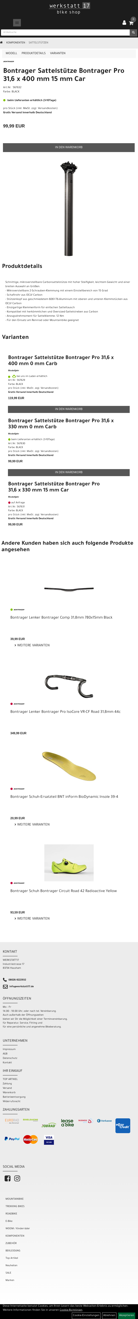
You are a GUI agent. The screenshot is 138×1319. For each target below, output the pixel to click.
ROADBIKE (11, 1214)
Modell (11, 53)
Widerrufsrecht (12, 1101)
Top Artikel (12, 1258)
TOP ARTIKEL (10, 1079)
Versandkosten (47, 108)
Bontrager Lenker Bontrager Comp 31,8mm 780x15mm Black (61, 618)
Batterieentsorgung (14, 1097)
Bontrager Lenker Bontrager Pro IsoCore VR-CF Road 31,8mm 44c (65, 712)
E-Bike (9, 1221)
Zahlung (7, 1084)
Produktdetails (34, 53)
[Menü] (17, 22)
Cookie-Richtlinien (71, 1310)
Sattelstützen (38, 43)
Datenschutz (10, 1058)
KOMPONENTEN (15, 43)
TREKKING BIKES (15, 1206)
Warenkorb (9, 1092)
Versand (7, 1088)
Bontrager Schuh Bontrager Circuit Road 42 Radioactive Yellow (63, 891)
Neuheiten (11, 1265)
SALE (8, 1273)
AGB (5, 1054)
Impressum (9, 1049)
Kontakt (7, 1062)
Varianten (57, 53)
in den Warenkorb (69, 147)
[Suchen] (133, 32)
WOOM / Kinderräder (18, 1228)
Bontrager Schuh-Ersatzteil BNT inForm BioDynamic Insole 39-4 (64, 797)
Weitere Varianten (33, 646)
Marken (10, 1280)
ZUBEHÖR (11, 1243)
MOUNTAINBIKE (15, 1199)
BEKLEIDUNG (13, 1251)
